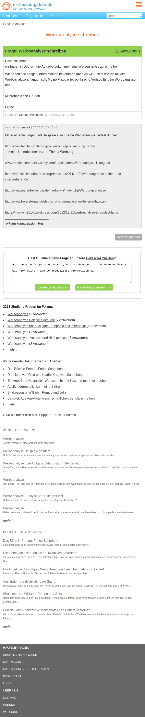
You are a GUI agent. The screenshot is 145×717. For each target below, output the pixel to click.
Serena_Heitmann (31, 114)
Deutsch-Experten (100, 258)
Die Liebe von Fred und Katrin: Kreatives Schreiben (45, 374)
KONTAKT (10, 697)
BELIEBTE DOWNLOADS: (22, 532)
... (9, 520)
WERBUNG (10, 712)
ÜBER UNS (10, 690)
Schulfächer (11, 16)
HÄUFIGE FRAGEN (16, 647)
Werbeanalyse (18, 314)
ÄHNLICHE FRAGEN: (19, 430)
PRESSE (9, 704)
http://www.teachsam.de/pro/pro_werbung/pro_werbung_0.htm (50, 146)
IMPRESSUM (12, 676)
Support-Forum (50, 415)
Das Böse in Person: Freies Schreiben (35, 369)
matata (25, 127)
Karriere (56, 16)
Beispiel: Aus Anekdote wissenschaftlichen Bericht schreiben (51, 398)
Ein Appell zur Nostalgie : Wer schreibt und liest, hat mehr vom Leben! (58, 380)
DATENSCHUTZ (14, 662)
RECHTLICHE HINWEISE (20, 654)
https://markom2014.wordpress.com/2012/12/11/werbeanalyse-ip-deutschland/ (61, 212)
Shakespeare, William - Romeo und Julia (37, 392)
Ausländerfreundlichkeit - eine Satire (34, 386)
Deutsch (70, 415)
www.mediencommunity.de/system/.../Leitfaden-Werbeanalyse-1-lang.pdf (57, 163)
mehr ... (13, 349)
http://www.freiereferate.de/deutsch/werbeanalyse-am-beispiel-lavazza (55, 201)
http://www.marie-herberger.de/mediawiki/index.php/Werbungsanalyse (55, 190)
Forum (7, 23)
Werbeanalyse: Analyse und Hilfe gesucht (38, 338)
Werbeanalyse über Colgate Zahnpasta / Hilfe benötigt (47, 326)
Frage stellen (35, 16)
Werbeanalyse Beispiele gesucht (31, 320)
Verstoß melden (128, 237)
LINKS (7, 683)
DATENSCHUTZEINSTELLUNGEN (26, 669)
